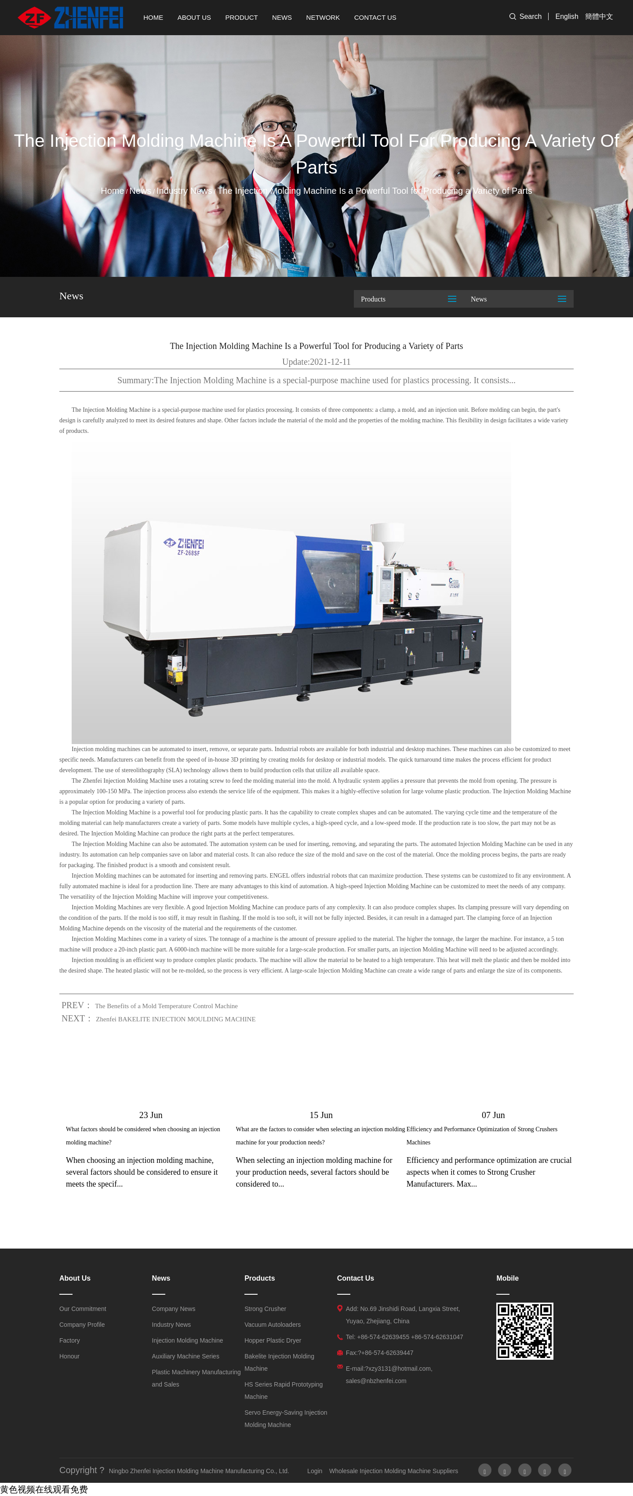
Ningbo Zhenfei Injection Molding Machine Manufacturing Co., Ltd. (199, 1470)
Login (314, 1470)
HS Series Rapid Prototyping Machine (283, 1390)
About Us (194, 17)
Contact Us (375, 17)
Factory (69, 1340)
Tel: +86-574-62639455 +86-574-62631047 (404, 1336)
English (567, 16)
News (282, 17)
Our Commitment (82, 1308)
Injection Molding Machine (187, 1340)
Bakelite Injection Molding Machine (279, 1362)
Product (242, 17)
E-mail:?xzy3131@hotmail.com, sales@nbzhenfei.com (389, 1374)
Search (531, 16)
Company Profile (82, 1324)
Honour (69, 1356)
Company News (174, 1308)
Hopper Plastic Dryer (272, 1340)
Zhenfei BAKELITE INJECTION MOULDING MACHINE (175, 1019)
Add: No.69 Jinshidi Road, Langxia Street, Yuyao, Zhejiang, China (403, 1315)
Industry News (184, 191)
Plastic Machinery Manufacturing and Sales (196, 1378)
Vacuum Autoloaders (272, 1324)
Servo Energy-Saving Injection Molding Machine (285, 1418)
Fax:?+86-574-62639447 (380, 1352)
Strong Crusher (265, 1308)
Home (153, 17)
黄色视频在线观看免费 (44, 1489)
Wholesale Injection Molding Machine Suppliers (393, 1470)
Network (323, 17)
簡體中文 (599, 16)
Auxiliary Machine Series (185, 1356)
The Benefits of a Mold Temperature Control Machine (166, 1005)
